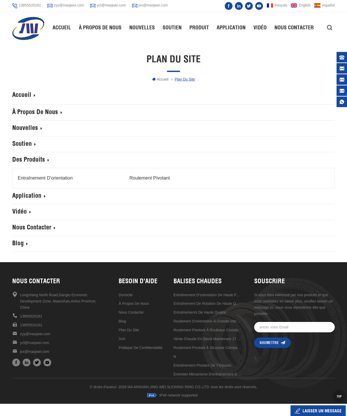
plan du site (129, 330)
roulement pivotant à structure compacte (207, 347)
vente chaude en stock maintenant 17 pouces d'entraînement (207, 338)
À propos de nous (100, 27)
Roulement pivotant (140, 178)
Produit (199, 27)
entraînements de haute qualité (200, 312)
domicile (126, 295)
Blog (20, 243)
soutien (172, 27)
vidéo (260, 27)
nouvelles (142, 27)
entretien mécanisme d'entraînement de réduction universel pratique (207, 374)
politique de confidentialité (140, 347)
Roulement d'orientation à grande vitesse (207, 321)
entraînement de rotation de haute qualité (207, 303)
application (231, 27)
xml (122, 338)
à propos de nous (134, 303)
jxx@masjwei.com (153, 5)
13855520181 (30, 5)
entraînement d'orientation (45, 178)
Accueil (62, 27)
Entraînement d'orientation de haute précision (207, 295)
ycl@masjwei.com (111, 5)
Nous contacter (294, 27)
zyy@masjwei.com (69, 5)
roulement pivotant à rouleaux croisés (206, 330)
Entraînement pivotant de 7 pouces (203, 365)
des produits (30, 160)
